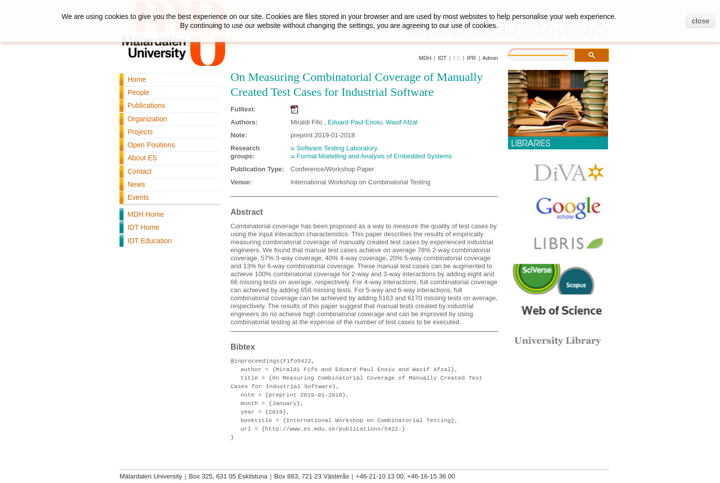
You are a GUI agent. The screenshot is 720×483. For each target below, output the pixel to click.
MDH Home (146, 214)
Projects (140, 132)
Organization (147, 119)
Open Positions (151, 145)
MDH (425, 58)
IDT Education (150, 241)
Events (138, 197)
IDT (442, 58)
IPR (471, 58)
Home (137, 79)
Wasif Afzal (402, 122)
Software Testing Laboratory (337, 148)
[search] (548, 53)
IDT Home (144, 227)
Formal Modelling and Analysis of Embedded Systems (374, 156)
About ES (142, 158)
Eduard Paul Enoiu (355, 122)
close (701, 21)
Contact (140, 171)
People (139, 92)
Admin (490, 58)
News (136, 184)
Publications (147, 105)
